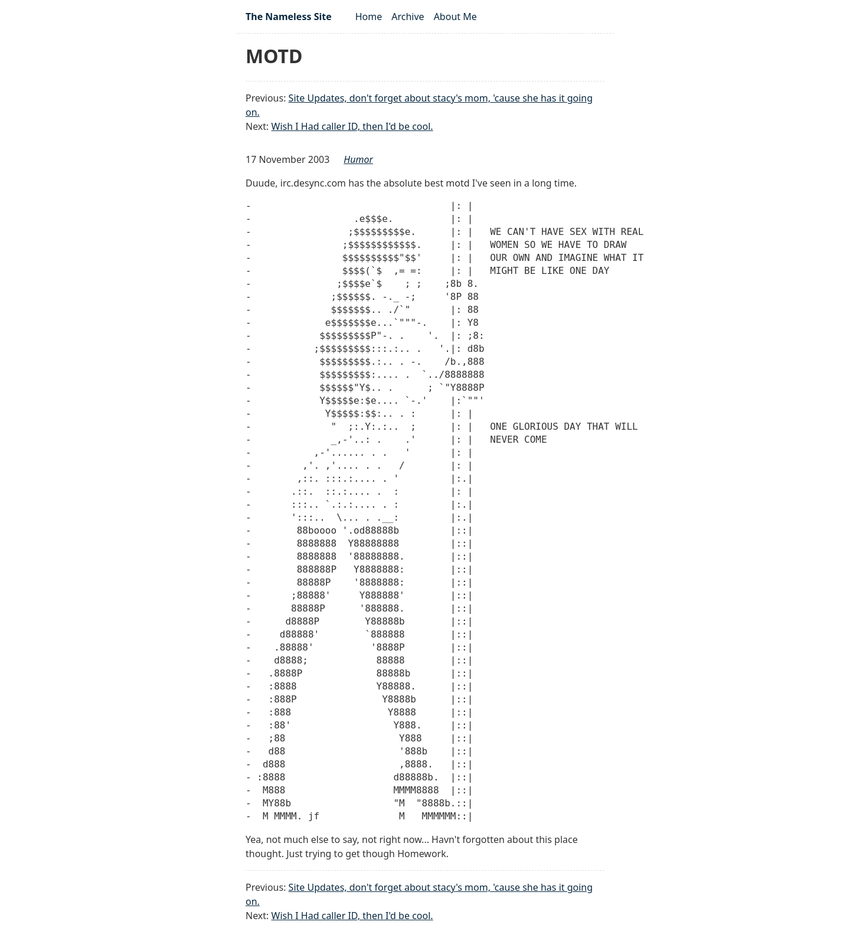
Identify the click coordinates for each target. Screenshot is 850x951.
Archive (407, 16)
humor (358, 159)
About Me (455, 16)
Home (368, 16)
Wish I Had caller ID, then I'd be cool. (352, 126)
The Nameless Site (289, 16)
